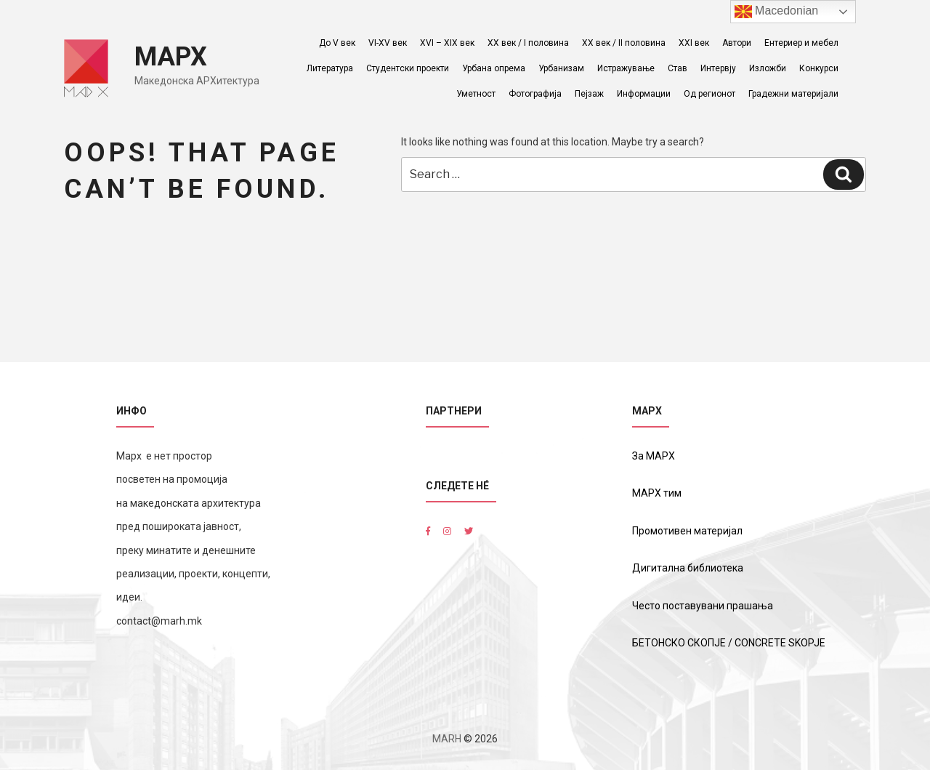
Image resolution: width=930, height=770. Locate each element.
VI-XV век (387, 43)
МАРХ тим (657, 493)
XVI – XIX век (447, 43)
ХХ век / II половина (624, 43)
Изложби (767, 68)
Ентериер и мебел (801, 43)
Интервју (718, 68)
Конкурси (818, 68)
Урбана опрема (493, 68)
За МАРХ (653, 456)
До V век (337, 43)
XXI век (694, 43)
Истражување (626, 68)
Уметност (476, 94)
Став (677, 68)
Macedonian (777, 11)
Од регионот (709, 94)
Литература (330, 68)
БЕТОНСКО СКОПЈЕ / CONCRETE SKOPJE (728, 643)
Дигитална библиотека (687, 568)
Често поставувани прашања (702, 605)
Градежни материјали (793, 94)
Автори (736, 43)
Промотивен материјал (687, 531)
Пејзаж (589, 94)
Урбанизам (561, 68)
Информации (644, 94)
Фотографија (535, 94)
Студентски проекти (407, 68)
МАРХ (170, 56)
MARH (446, 739)
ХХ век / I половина (528, 43)
